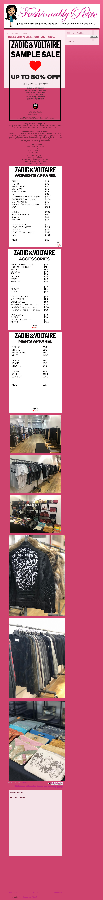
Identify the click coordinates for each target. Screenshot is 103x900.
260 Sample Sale (31, 786)
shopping (60, 786)
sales (45, 786)
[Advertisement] (24, 874)
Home (35, 892)
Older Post (58, 892)
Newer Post (13, 892)
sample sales (52, 786)
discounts (40, 786)
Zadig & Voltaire (58, 787)
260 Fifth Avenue (20, 786)
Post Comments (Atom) (28, 897)
